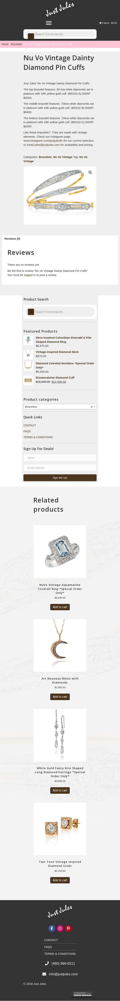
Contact (29, 425)
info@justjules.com (63, 974)
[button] (60, 477)
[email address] (60, 467)
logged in (30, 275)
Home (5, 44)
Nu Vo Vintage (62, 157)
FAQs (26, 431)
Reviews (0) (12, 238)
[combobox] (60, 406)
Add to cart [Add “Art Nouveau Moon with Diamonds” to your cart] (60, 697)
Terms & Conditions (38, 437)
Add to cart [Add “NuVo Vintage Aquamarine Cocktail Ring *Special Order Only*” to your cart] (60, 607)
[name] (60, 457)
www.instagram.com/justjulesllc (43, 140)
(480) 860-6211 (63, 963)
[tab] (60, 238)
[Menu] (48, 23)
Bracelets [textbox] (59, 406)
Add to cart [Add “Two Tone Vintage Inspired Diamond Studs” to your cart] (60, 880)
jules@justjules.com (47, 144)
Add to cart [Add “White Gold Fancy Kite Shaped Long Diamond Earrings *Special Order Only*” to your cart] (60, 790)
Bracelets (16, 44)
